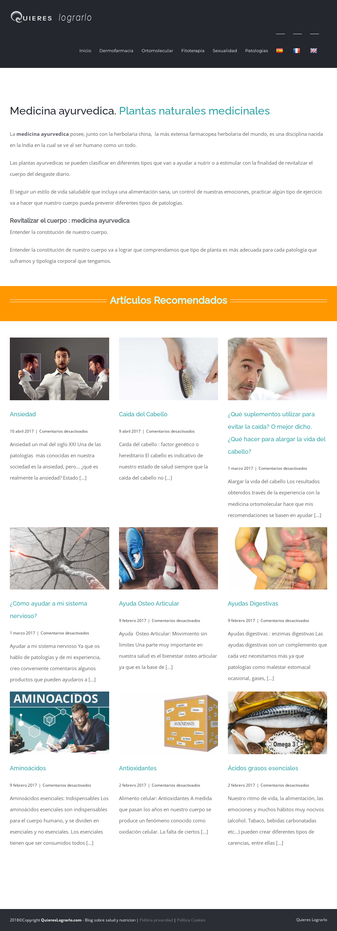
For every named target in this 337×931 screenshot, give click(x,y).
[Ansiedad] (59, 369)
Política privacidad (156, 920)
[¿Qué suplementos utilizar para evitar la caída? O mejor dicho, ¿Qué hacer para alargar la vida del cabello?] (277, 369)
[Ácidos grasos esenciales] (277, 723)
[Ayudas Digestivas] (277, 558)
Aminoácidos (28, 768)
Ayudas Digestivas (253, 603)
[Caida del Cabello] (168, 369)
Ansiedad (23, 414)
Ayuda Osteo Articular (149, 603)
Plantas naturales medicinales (194, 110)
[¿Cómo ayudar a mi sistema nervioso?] (59, 558)
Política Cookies (191, 920)
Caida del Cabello (143, 414)
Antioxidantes (138, 768)
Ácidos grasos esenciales (263, 768)
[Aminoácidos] (59, 723)
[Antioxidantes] (168, 723)
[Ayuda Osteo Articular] (168, 558)
